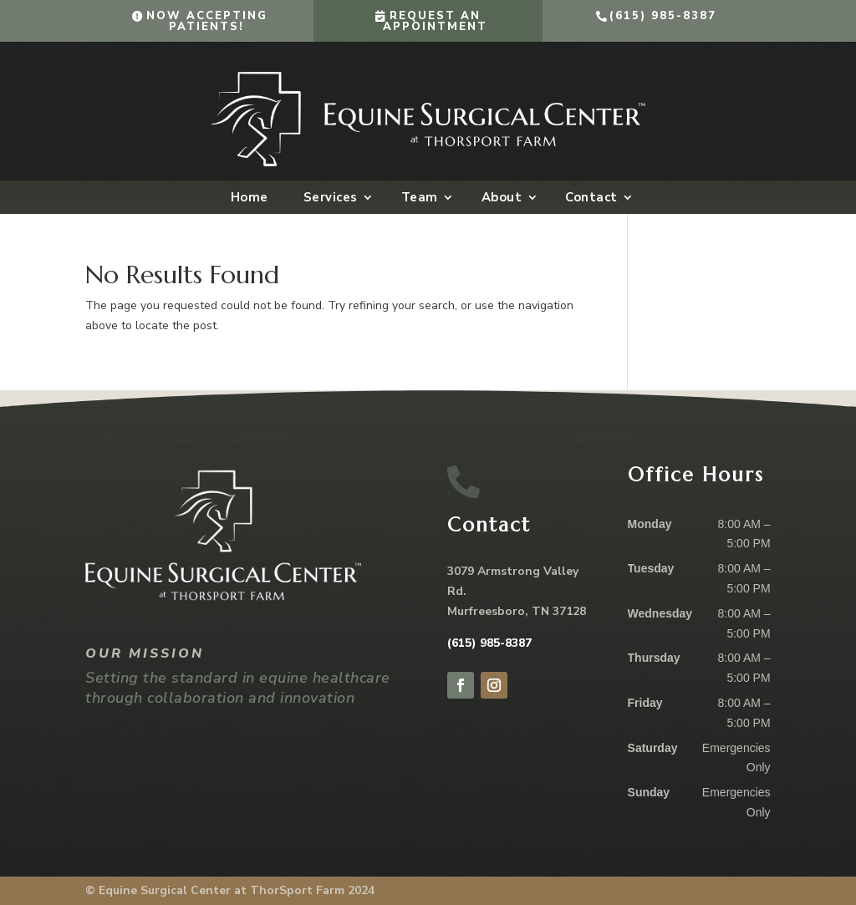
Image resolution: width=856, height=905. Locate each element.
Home (249, 198)
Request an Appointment (435, 21)
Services (330, 198)
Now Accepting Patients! (207, 21)
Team (419, 198)
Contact (591, 198)
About (502, 198)
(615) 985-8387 (662, 15)
